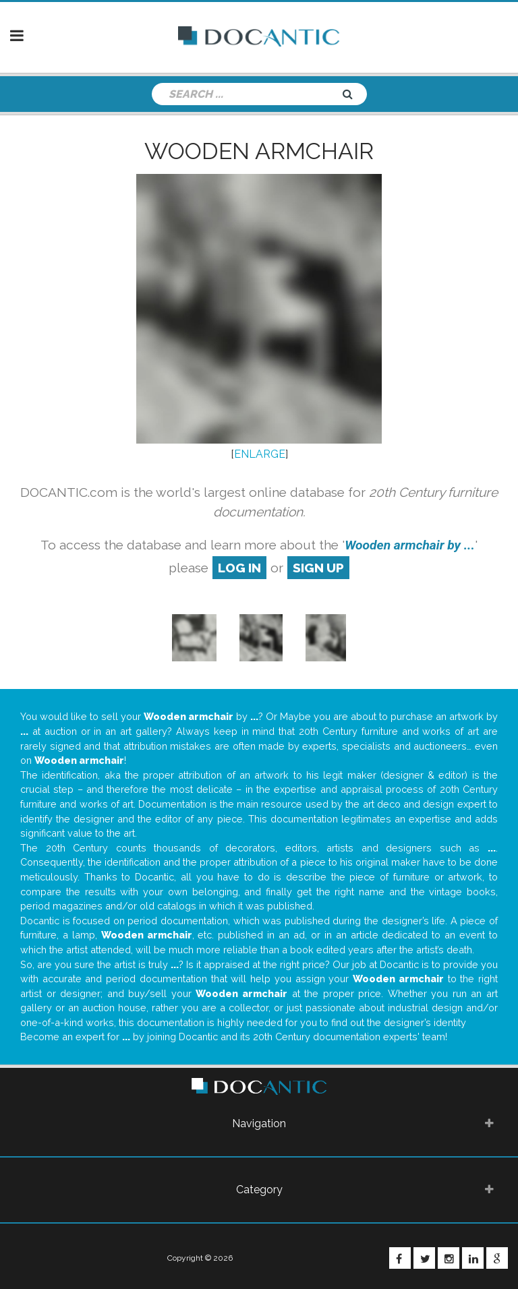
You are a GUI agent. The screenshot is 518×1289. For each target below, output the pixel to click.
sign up (318, 567)
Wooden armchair (259, 151)
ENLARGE (259, 454)
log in (239, 567)
